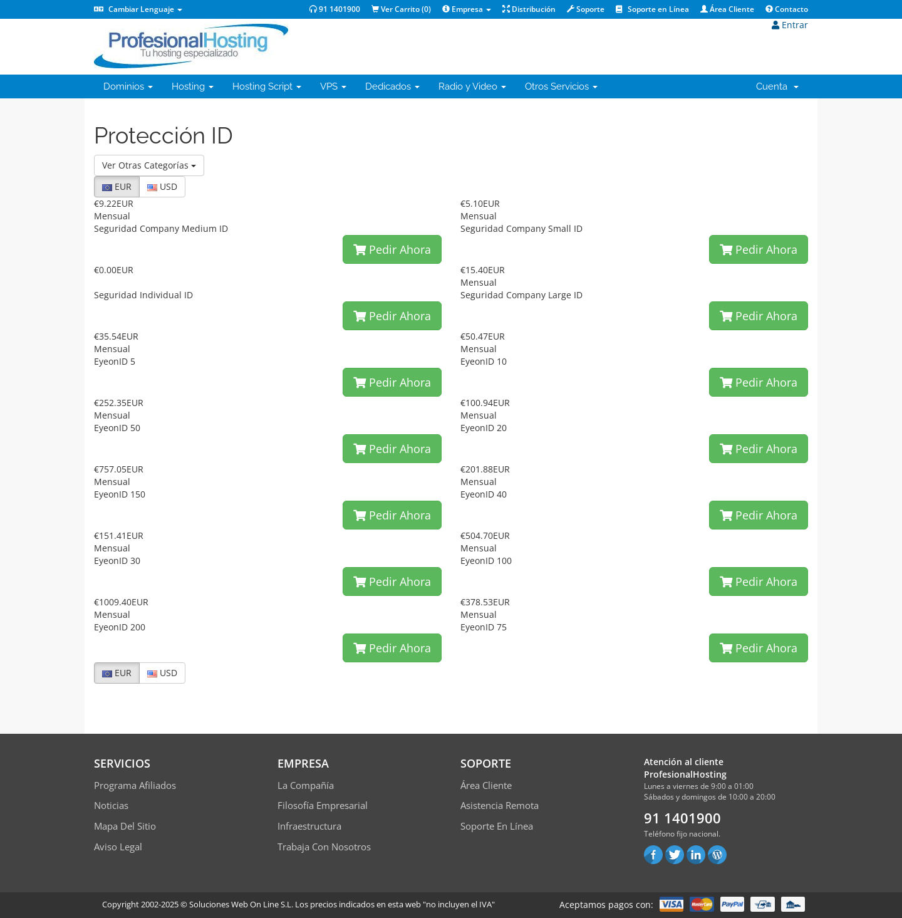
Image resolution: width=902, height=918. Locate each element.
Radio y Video (472, 86)
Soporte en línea (496, 826)
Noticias (111, 805)
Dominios (128, 86)
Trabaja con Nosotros (324, 846)
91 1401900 (334, 9)
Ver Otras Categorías (149, 165)
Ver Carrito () (401, 9)
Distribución (529, 9)
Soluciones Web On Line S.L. (241, 904)
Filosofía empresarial (322, 805)
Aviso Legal (118, 846)
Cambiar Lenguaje (138, 9)
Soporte (585, 9)
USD (162, 186)
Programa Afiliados (135, 785)
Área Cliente (727, 9)
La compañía (305, 785)
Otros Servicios (561, 86)
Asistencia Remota (499, 805)
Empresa (466, 9)
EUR (117, 186)
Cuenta (777, 86)
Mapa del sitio (125, 826)
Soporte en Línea (652, 9)
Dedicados (392, 86)
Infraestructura (309, 826)
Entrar (790, 25)
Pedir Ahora (392, 249)
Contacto (786, 9)
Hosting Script (266, 86)
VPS (333, 86)
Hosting (193, 86)
